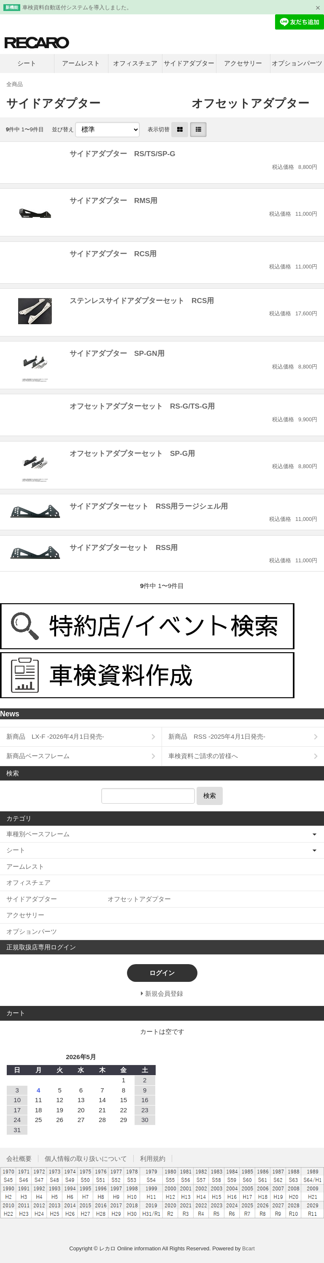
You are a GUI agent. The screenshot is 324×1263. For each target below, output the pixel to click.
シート (26, 63)
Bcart (248, 1248)
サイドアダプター (189, 63)
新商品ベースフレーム (38, 755)
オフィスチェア (135, 63)
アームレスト (81, 63)
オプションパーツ (297, 63)
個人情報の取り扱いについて (86, 1158)
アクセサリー (243, 63)
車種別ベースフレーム (38, 833)
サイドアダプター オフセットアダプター (88, 899)
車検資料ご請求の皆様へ (203, 755)
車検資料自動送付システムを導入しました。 (77, 7)
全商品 (14, 84)
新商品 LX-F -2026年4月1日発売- (55, 736)
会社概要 (19, 1158)
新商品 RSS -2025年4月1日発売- (216, 736)
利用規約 (152, 1158)
